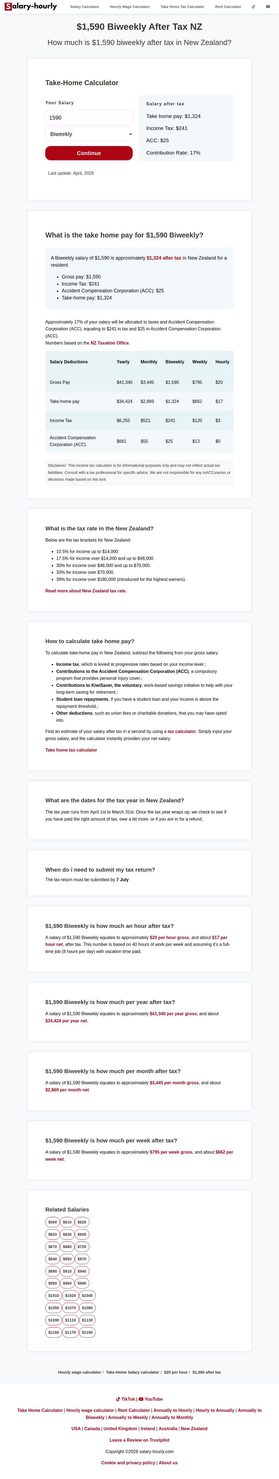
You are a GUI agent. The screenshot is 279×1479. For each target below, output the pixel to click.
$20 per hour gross (169, 937)
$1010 (53, 1295)
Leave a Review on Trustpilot (139, 1440)
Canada (92, 1428)
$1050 (53, 1308)
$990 (82, 1283)
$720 (82, 1247)
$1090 (53, 1320)
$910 (67, 1271)
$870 (82, 1259)
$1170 (70, 1332)
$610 (67, 1222)
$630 (67, 1234)
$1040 (87, 1295)
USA (76, 1428)
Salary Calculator (84, 7)
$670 (52, 1247)
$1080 (87, 1308)
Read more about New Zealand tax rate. (86, 591)
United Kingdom (120, 1428)
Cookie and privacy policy (128, 1462)
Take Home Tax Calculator (182, 7)
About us (168, 1462)
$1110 (70, 1320)
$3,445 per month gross (174, 1082)
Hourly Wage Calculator (130, 7)
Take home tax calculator (71, 750)
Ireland (148, 1428)
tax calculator (182, 731)
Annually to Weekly (128, 1417)
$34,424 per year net (66, 1020)
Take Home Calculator (40, 1410)
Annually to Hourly (172, 1410)
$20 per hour (175, 1372)
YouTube (151, 1399)
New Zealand (194, 1428)
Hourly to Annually (215, 1410)
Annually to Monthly (172, 1417)
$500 (52, 1222)
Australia (168, 1428)
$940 (82, 1271)
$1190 (87, 1332)
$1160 (53, 1332)
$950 (52, 1283)
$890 (52, 1271)
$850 (67, 1259)
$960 (67, 1283)
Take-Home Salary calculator (132, 1372)
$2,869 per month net (67, 1090)
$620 (82, 1222)
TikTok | (127, 1399)
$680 (67, 1247)
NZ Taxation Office (110, 343)
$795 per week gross (171, 1152)
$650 (82, 1234)
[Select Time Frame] (89, 134)
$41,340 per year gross (173, 1013)
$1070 (70, 1308)
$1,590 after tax (207, 1372)
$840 (52, 1259)
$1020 (70, 1295)
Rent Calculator (228, 7)
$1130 (87, 1320)
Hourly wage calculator (79, 1372)
